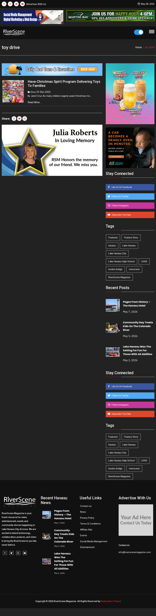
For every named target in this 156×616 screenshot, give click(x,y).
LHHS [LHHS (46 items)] (144, 261)
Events (83, 535)
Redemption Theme (111, 601)
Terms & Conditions (90, 523)
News (83, 511)
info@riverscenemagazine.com (135, 552)
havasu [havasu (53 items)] (112, 245)
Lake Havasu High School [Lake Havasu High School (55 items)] (121, 261)
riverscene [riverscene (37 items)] (134, 269)
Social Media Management (93, 541)
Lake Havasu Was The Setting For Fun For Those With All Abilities (137, 350)
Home (138, 47)
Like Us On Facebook (121, 187)
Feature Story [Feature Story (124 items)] (131, 237)
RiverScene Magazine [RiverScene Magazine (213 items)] (119, 277)
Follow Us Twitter (120, 196)
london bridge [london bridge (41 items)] (115, 269)
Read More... (35, 102)
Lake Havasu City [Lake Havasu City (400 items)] (117, 253)
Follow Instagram (120, 205)
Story (33, 92)
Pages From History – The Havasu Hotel (136, 303)
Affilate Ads (86, 529)
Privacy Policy (87, 517)
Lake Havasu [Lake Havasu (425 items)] (129, 245)
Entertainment (87, 547)
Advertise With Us (36, 4)
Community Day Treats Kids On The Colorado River (138, 326)
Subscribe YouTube (121, 215)
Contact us (86, 506)
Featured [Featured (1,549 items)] (113, 237)
